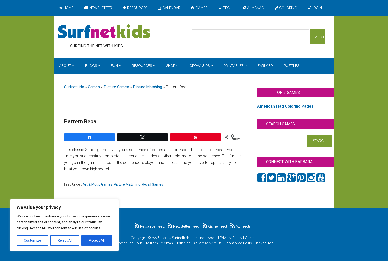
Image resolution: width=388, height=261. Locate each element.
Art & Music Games (97, 184)
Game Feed (215, 226)
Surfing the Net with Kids (104, 32)
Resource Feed (150, 226)
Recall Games (152, 184)
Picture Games (116, 87)
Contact (251, 238)
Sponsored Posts (238, 243)
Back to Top (264, 243)
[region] (64, 225)
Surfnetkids (74, 87)
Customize (32, 240)
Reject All (65, 240)
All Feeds (240, 226)
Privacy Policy (231, 238)
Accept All (97, 240)
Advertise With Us (207, 243)
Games (94, 87)
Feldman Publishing (175, 243)
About (212, 238)
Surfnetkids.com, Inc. (188, 238)
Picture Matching (147, 87)
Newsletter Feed (183, 226)
